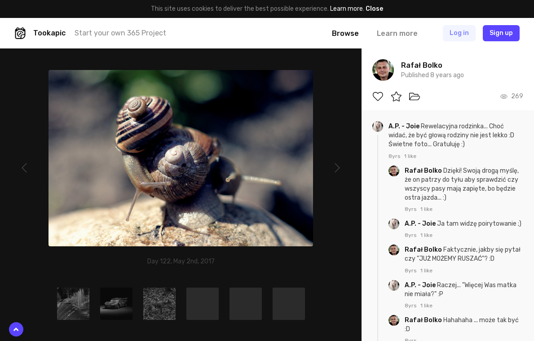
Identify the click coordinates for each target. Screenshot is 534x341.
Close (374, 9)
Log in (459, 33)
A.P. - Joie (404, 126)
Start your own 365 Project (120, 33)
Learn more (346, 9)
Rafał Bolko (424, 171)
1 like (410, 156)
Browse (345, 33)
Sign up (501, 33)
